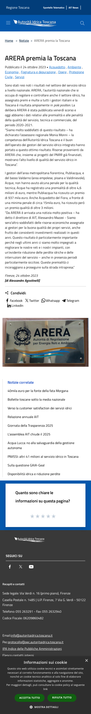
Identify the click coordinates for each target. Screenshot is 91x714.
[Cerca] (82, 23)
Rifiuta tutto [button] (62, 697)
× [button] (86, 660)
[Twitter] (20, 567)
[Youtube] (31, 567)
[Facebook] (10, 567)
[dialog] (45, 685)
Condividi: (15, 293)
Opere (62, 71)
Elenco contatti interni (18, 655)
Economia (11, 71)
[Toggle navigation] (8, 22)
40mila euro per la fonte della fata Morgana (38, 390)
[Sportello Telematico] (53, 8)
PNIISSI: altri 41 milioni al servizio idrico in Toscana (43, 456)
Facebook (14, 300)
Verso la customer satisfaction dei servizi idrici (40, 408)
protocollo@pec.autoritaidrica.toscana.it (35, 642)
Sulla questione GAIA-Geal (26, 465)
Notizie (24, 40)
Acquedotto (57, 67)
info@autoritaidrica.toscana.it (32, 635)
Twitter (31, 300)
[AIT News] (73, 8)
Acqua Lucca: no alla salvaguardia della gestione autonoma (41, 445)
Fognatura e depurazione (38, 71)
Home (9, 40)
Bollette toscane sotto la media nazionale (36, 399)
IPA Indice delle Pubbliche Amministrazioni (32, 648)
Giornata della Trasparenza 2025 (30, 425)
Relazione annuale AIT (23, 416)
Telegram (70, 300)
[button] (46, 707)
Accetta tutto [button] (29, 698)
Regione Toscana (17, 7)
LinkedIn (15, 305)
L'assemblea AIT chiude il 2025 (29, 434)
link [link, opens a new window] (45, 689)
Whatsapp (50, 300)
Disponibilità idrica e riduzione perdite (34, 473)
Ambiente (74, 67)
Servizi (19, 76)
